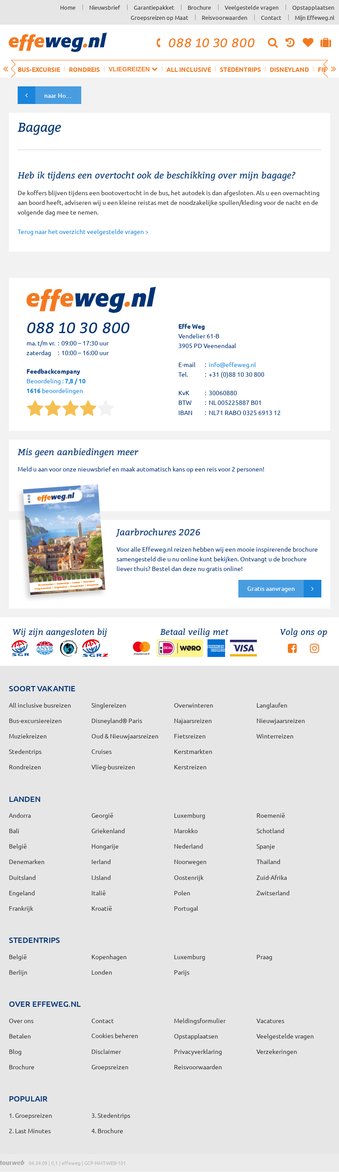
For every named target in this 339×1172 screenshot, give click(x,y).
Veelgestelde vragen (252, 7)
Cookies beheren (114, 1035)
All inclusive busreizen (40, 705)
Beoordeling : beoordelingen (56, 386)
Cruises (101, 751)
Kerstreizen (190, 767)
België (18, 846)
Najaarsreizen (193, 720)
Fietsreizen (190, 736)
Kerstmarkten (193, 751)
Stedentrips (240, 69)
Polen (182, 893)
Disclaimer (106, 1051)
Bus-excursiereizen (35, 720)
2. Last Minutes (30, 1131)
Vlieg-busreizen (113, 767)
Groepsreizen (109, 1067)
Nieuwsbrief (104, 7)
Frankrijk (21, 908)
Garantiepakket (154, 7)
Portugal (186, 908)
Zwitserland (273, 893)
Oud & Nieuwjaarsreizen (124, 736)
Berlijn (18, 972)
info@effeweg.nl (232, 364)
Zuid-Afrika (271, 877)
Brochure (199, 7)
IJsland (101, 877)
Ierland (101, 861)
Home (67, 7)
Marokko (186, 830)
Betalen (20, 1036)
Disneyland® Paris (116, 720)
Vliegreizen (133, 69)
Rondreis (84, 69)
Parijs (181, 972)
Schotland (270, 830)
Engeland (22, 893)
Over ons (21, 1020)
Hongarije (105, 846)
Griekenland (108, 830)
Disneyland (289, 69)
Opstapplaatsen (313, 7)
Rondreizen (25, 767)
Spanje (265, 846)
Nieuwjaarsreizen (280, 720)
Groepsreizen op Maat (159, 17)
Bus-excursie (39, 69)
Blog (15, 1051)
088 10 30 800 (204, 42)
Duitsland (22, 877)
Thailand (268, 861)
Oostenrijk (188, 877)
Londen (101, 972)
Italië (98, 893)
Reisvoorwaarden (224, 17)
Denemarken (27, 861)
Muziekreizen (28, 736)
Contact (271, 17)
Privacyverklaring (198, 1051)
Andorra (20, 815)
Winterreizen (275, 736)
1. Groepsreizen (30, 1115)
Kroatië (101, 908)
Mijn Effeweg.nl (315, 17)
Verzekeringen (276, 1051)
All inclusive (188, 69)
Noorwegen (190, 861)
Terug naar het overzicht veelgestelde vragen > (83, 231)
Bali (14, 830)
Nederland (188, 846)
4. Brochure (107, 1131)
